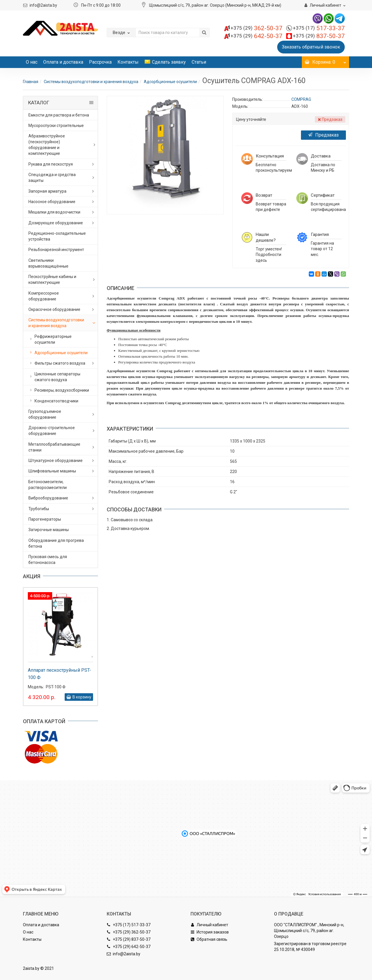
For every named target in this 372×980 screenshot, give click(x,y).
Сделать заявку (165, 62)
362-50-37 (256, 28)
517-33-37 (319, 28)
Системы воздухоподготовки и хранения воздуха (91, 81)
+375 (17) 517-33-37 (128, 924)
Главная (30, 81)
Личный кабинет (209, 924)
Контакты (128, 62)
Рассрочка (100, 62)
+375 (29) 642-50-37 (128, 946)
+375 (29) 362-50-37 (128, 932)
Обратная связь (208, 939)
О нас (31, 62)
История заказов (209, 932)
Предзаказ (323, 135)
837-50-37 (319, 36)
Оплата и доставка (63, 62)
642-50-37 (256, 36)
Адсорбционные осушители (170, 81)
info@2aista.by (43, 5)
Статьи (199, 62)
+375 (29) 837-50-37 (128, 939)
